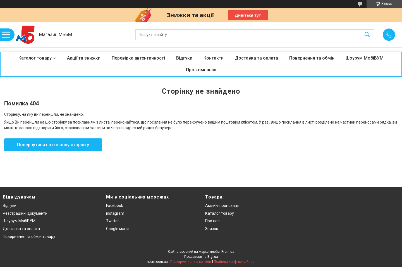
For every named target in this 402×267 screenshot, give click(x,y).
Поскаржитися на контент (190, 262)
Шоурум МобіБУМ (365, 58)
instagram (115, 213)
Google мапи (117, 228)
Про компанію (201, 69)
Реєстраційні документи (25, 213)
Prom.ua (227, 252)
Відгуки (184, 58)
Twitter (112, 221)
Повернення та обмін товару (29, 236)
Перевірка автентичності (138, 58)
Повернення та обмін (311, 58)
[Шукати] (367, 35)
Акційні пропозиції (222, 205)
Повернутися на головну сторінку (53, 144)
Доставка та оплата (256, 58)
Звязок (211, 228)
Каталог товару (35, 58)
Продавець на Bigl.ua (201, 257)
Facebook (114, 205)
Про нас (212, 221)
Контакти (214, 58)
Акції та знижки (83, 58)
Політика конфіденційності (235, 262)
